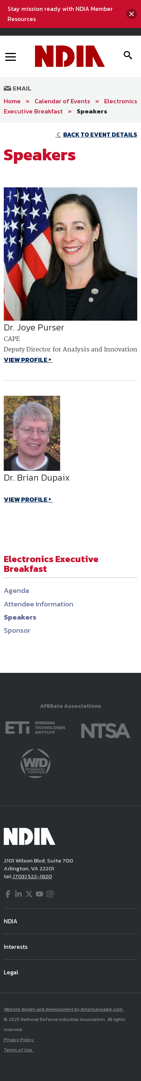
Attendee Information (38, 604)
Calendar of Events (62, 101)
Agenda (16, 590)
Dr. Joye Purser (34, 327)
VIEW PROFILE (25, 360)
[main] (70, 398)
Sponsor (17, 630)
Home (12, 101)
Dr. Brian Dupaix (37, 477)
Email (18, 88)
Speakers (92, 111)
